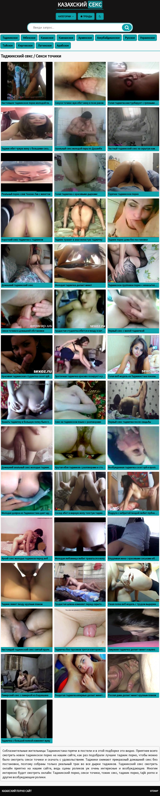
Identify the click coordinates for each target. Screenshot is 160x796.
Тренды (86, 16)
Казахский (80, 4)
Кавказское (66, 37)
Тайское (7, 45)
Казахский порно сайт (17, 791)
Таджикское (10, 37)
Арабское (63, 45)
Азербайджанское (108, 37)
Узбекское (29, 37)
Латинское (45, 45)
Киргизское (25, 45)
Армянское (85, 37)
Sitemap (154, 790)
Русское (130, 37)
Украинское (147, 37)
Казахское (47, 37)
